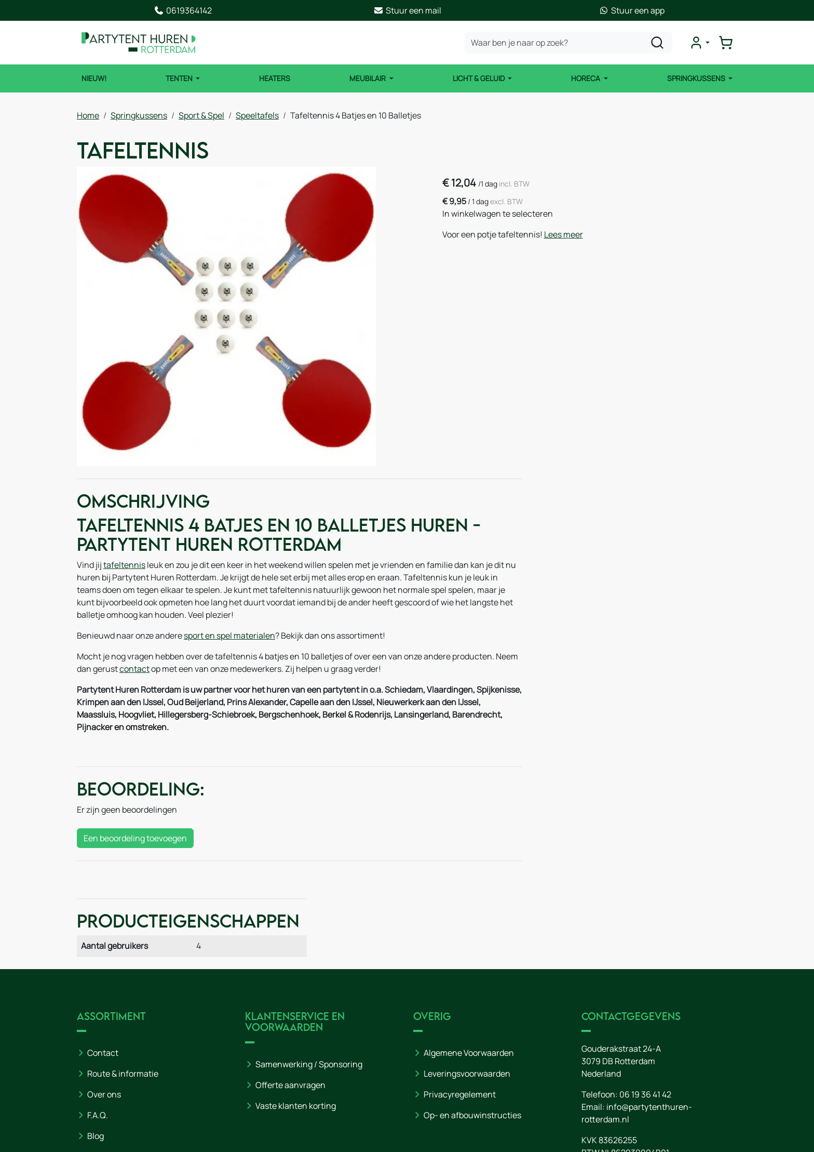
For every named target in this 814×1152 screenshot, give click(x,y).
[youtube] (591, 1108)
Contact (102, 971)
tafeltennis (124, 566)
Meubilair (368, 78)
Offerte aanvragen (290, 1003)
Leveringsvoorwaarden (467, 992)
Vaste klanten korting (295, 1024)
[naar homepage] (139, 42)
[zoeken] (658, 43)
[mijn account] (699, 42)
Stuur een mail (407, 10)
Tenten (179, 78)
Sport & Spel (201, 115)
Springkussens (697, 78)
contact (158, 670)
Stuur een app (631, 10)
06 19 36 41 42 (645, 1013)
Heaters (274, 78)
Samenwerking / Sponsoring (308, 982)
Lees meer (565, 234)
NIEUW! (93, 78)
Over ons (104, 1013)
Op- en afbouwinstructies (472, 1034)
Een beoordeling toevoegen (135, 839)
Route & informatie (122, 992)
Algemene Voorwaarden (469, 971)
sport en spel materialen (229, 637)
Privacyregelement (460, 1013)
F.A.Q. (97, 1034)
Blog (95, 1055)
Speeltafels (257, 115)
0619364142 (183, 10)
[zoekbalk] (569, 43)
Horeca (587, 78)
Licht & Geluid (479, 78)
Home (88, 115)
